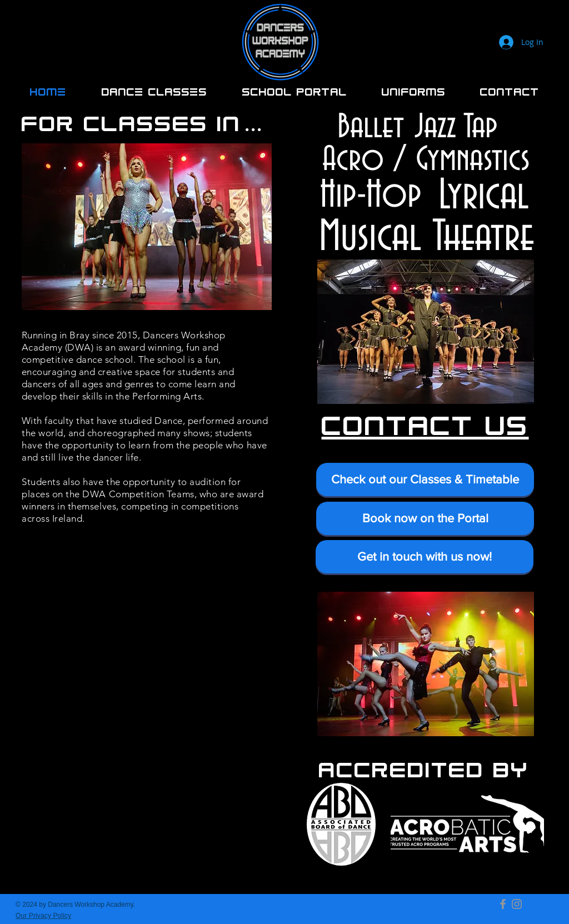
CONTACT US (425, 423)
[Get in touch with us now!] (424, 556)
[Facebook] (503, 904)
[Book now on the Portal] (425, 518)
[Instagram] (516, 904)
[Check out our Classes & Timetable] (425, 479)
